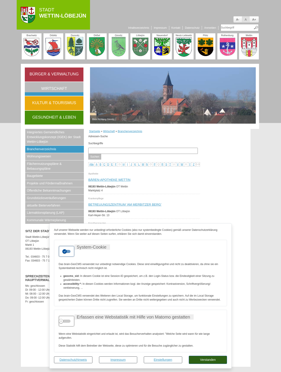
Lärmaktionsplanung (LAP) (45, 212)
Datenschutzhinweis (73, 359)
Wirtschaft (54, 88)
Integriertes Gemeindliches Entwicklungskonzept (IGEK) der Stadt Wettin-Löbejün (54, 136)
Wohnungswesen (39, 156)
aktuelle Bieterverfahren (43, 205)
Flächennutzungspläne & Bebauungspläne (44, 166)
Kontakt (175, 27)
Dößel (97, 35)
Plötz (205, 35)
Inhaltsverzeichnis (138, 27)
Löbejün (140, 35)
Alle (91, 164)
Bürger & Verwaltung (54, 74)
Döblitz (53, 35)
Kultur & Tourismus (54, 103)
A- (237, 19)
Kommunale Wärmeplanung (46, 220)
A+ (254, 19)
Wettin (249, 35)
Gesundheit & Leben (54, 117)
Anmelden (210, 27)
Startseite (94, 131)
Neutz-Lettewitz (184, 35)
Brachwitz (32, 35)
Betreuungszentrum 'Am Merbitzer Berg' (124, 204)
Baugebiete (35, 176)
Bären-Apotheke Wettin (109, 180)
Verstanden (208, 359)
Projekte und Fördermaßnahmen (49, 183)
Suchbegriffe (95, 143)
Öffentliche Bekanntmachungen (49, 190)
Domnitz (75, 35)
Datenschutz (192, 27)
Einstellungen (163, 359)
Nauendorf (162, 35)
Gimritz (118, 35)
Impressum (118, 359)
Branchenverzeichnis (41, 149)
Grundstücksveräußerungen (46, 198)
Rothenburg (227, 35)
